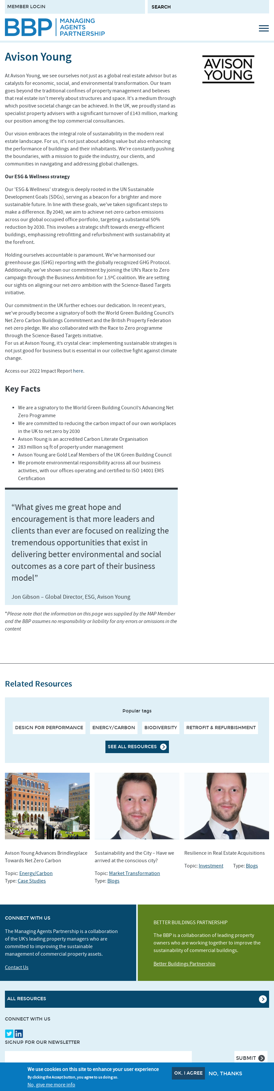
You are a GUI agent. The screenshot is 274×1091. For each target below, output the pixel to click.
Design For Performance (49, 728)
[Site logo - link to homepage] (55, 27)
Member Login (26, 7)
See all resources (132, 747)
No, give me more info (51, 1084)
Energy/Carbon (113, 728)
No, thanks (225, 1073)
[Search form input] (208, 6)
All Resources (26, 999)
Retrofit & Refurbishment (221, 728)
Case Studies (32, 881)
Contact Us (16, 967)
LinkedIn (18, 1033)
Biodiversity (160, 728)
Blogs (113, 881)
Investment (211, 866)
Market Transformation (134, 873)
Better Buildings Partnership (184, 964)
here (78, 371)
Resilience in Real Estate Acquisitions (224, 853)
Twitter (9, 1033)
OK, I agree (188, 1073)
